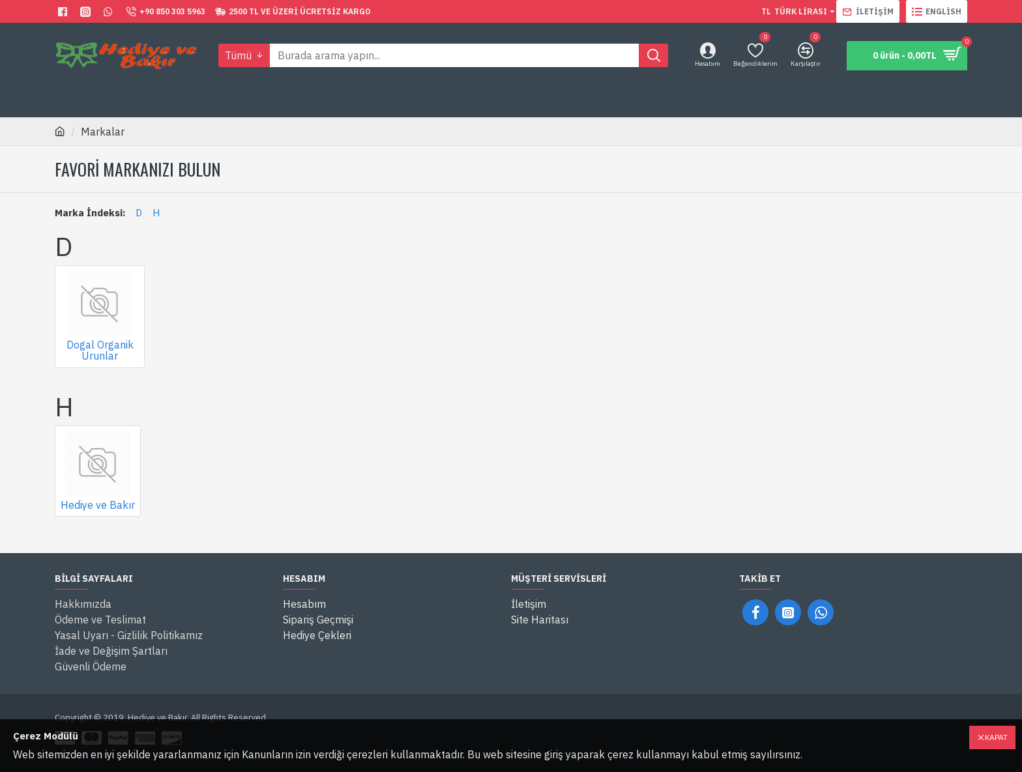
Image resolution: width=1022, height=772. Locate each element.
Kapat (996, 737)
